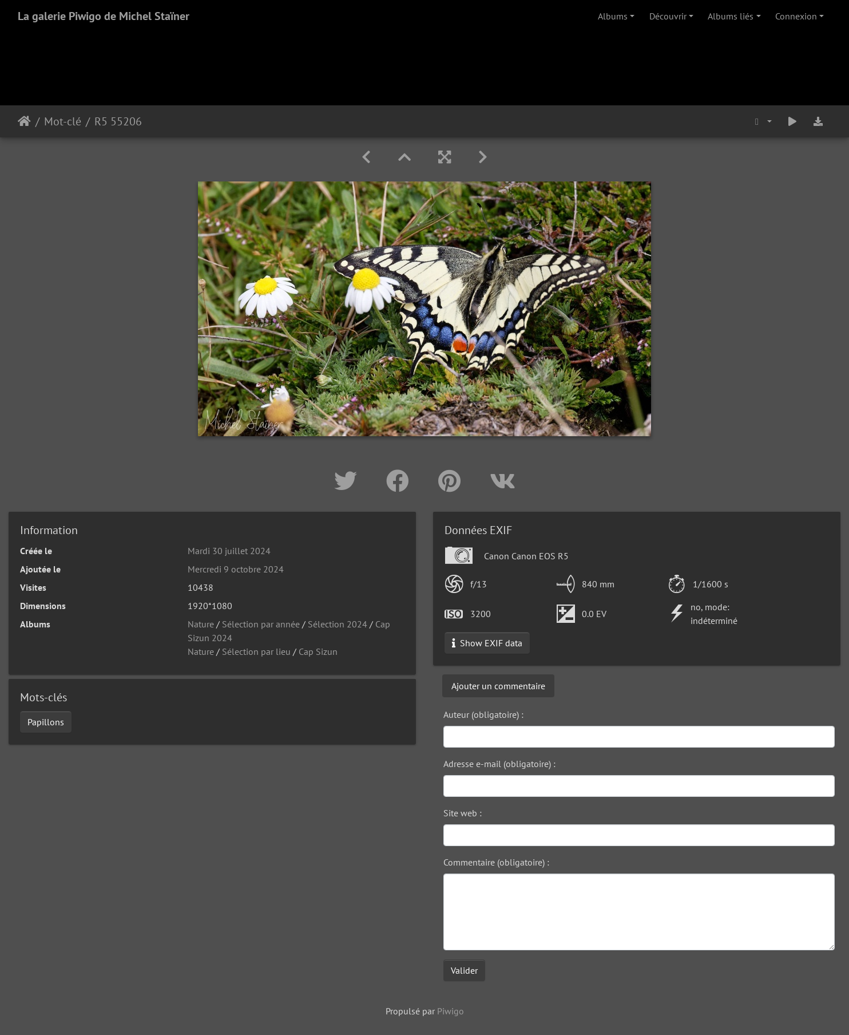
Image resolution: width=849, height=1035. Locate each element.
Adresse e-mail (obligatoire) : (499, 763)
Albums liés (730, 16)
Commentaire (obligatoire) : (496, 862)
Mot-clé (62, 121)
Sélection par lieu (256, 651)
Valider (464, 970)
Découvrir (668, 16)
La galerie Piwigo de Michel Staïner (103, 16)
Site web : (462, 813)
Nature (201, 624)
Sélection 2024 (337, 624)
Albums (613, 16)
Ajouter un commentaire (498, 686)
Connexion (796, 16)
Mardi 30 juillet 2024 (229, 550)
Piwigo (450, 1011)
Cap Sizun (318, 651)
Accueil (24, 121)
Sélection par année (261, 624)
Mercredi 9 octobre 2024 (236, 569)
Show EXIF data (487, 643)
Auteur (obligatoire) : (483, 714)
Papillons (45, 722)
